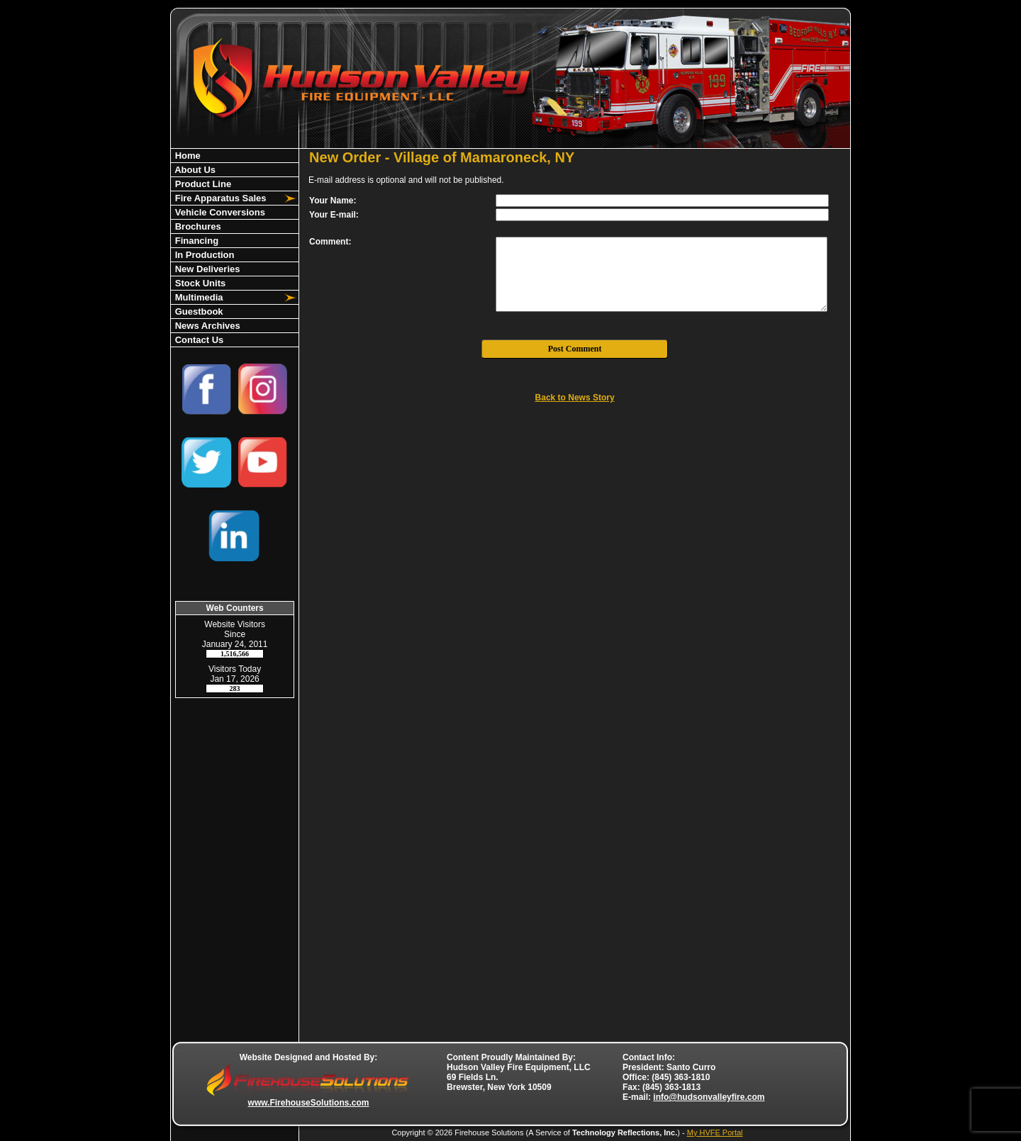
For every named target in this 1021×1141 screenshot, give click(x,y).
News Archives (206, 325)
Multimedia (197, 297)
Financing (195, 240)
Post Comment (575, 349)
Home (186, 155)
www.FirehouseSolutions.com (308, 1103)
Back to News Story (575, 398)
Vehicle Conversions (218, 212)
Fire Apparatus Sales (219, 198)
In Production (203, 254)
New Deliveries (206, 269)
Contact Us (197, 340)
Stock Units (198, 283)
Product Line (201, 184)
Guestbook (197, 311)
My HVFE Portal (715, 1132)
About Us (194, 169)
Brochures (196, 226)
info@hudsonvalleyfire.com (708, 1097)
